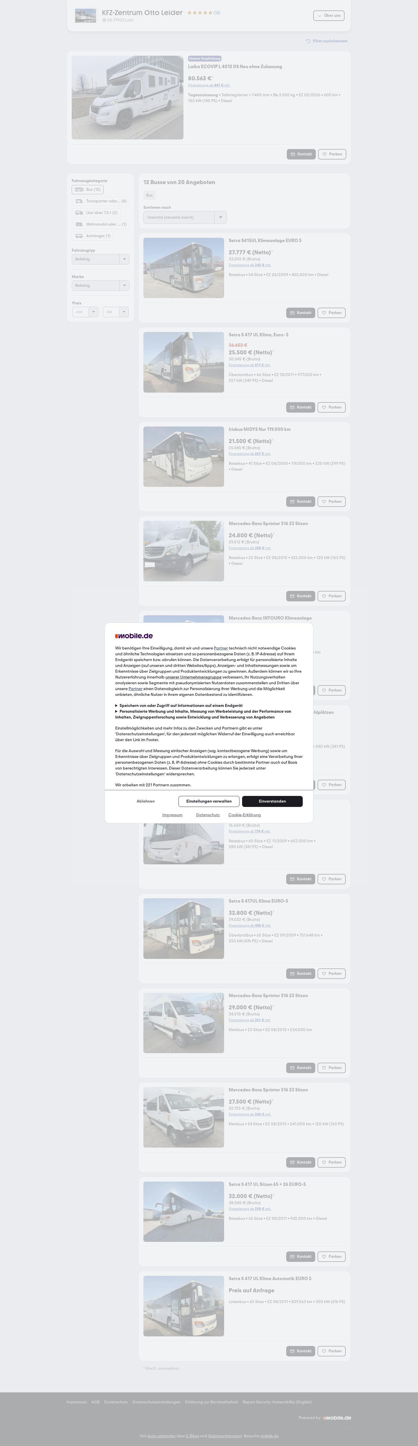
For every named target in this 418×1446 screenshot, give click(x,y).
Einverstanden (272, 801)
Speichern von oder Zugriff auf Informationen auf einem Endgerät (181, 705)
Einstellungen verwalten (209, 801)
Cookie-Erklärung (244, 814)
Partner (221, 648)
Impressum (172, 814)
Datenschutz (208, 814)
